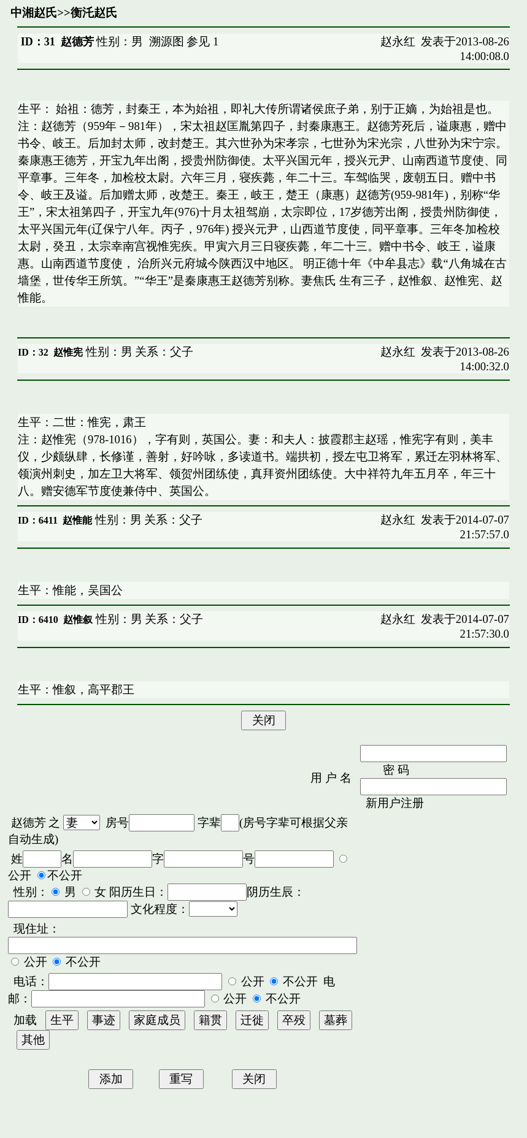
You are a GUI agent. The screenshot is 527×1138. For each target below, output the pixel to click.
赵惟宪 (68, 352)
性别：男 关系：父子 (138, 351)
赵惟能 (77, 520)
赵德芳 (28, 822)
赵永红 (397, 41)
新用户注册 (395, 802)
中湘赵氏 (33, 12)
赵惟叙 (78, 619)
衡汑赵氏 (94, 12)
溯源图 (166, 41)
